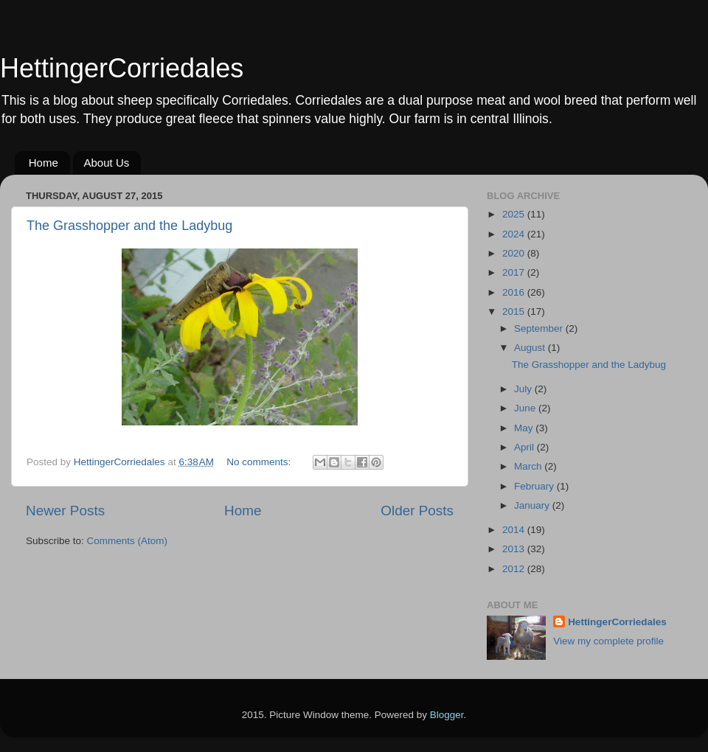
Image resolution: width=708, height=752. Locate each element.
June (526, 408)
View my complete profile (608, 641)
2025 (514, 214)
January (533, 505)
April (525, 447)
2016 (514, 292)
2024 (514, 234)
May (524, 428)
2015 (514, 311)
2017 (514, 272)
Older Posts (417, 510)
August (531, 347)
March (529, 466)
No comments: (260, 461)
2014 (514, 529)
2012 (514, 568)
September (540, 328)
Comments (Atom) (127, 540)
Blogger (447, 714)
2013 (514, 548)
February (535, 486)
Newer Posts (65, 510)
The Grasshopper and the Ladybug (129, 225)
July (524, 388)
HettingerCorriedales (121, 68)
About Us (107, 162)
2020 (514, 253)
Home (43, 162)
